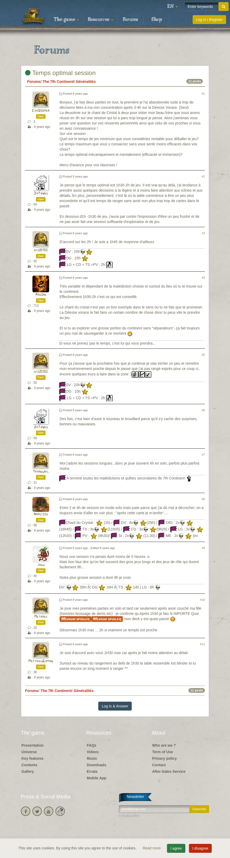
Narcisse (41, 514)
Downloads (96, 765)
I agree (176, 848)
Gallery (27, 771)
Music (92, 758)
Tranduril (41, 472)
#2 (203, 176)
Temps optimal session (60, 72)
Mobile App (96, 778)
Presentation (32, 745)
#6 (203, 410)
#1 (203, 93)
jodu (40, 565)
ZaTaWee (41, 194)
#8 (203, 499)
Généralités (86, 81)
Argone (41, 295)
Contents (29, 765)
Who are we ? (164, 745)
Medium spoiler (75, 619)
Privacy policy (164, 758)
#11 (202, 644)
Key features (32, 758)
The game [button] (66, 19)
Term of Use (162, 752)
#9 (203, 548)
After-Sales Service (169, 771)
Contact (159, 765)
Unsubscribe (129, 816)
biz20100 (41, 250)
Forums (130, 19)
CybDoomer (41, 111)
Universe (29, 752)
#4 (203, 277)
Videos (93, 752)
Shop (156, 19)
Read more (152, 848)
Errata (92, 771)
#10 (202, 599)
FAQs (91, 745)
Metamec (41, 617)
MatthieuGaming (40, 661)
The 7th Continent (58, 81)
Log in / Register (209, 20)
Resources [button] (100, 19)
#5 (203, 354)
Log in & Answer (115, 706)
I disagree (200, 848)
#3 (203, 233)
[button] (172, 6)
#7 (203, 454)
